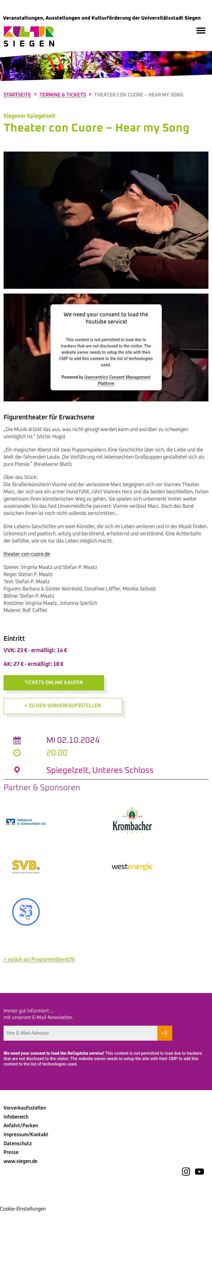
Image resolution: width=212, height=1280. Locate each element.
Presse (11, 1219)
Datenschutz (18, 1211)
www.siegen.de (20, 1228)
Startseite (17, 95)
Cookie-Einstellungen (23, 1276)
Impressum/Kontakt (26, 1202)
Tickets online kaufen (54, 682)
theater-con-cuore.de (27, 554)
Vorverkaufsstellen (25, 1175)
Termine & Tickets (62, 95)
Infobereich (16, 1184)
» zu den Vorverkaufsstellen (63, 705)
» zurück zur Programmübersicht (39, 1026)
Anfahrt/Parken (21, 1193)
